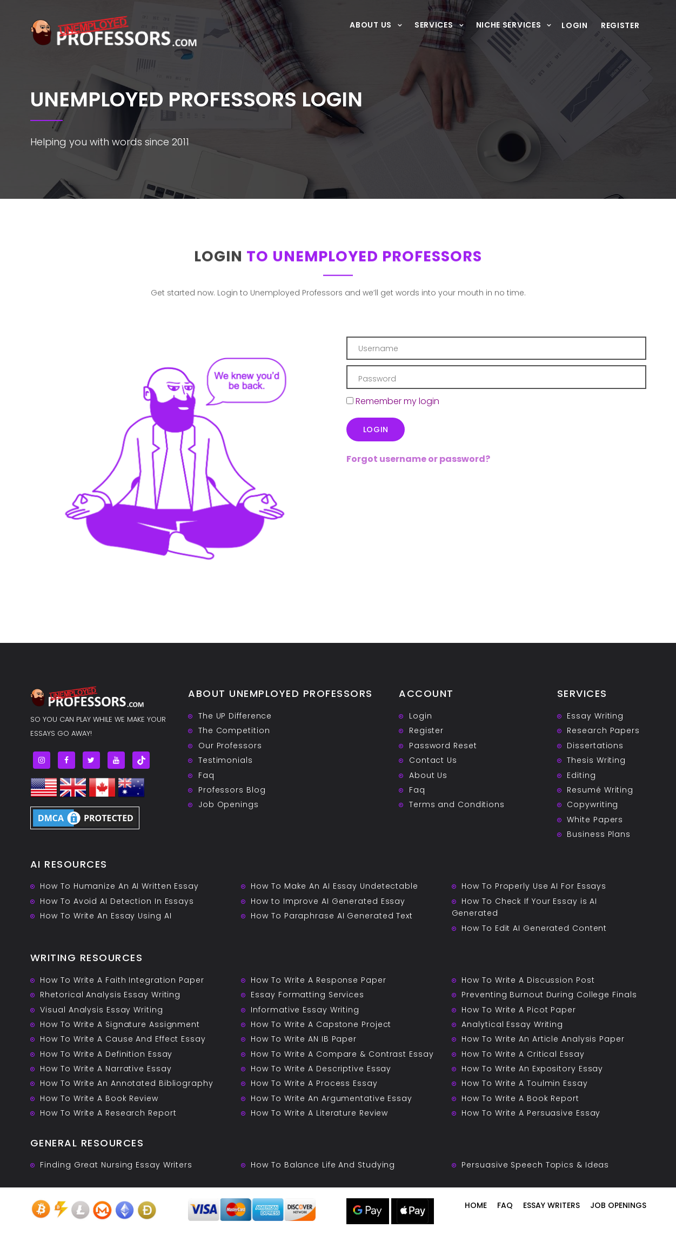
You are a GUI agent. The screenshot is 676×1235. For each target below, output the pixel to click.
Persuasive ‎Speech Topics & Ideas (535, 1164)
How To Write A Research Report (108, 1113)
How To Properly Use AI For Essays (533, 886)
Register (620, 25)
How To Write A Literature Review (319, 1113)
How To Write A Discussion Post (527, 980)
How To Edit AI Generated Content (534, 928)
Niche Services (508, 25)
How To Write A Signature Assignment (120, 1024)
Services (433, 25)
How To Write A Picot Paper (518, 1009)
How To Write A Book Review (99, 1098)
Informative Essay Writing (305, 1009)
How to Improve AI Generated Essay (328, 901)
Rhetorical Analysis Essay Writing (110, 994)
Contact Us (433, 760)
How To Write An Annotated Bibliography (126, 1083)
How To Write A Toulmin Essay (524, 1083)
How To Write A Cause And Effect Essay (122, 1038)
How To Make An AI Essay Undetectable (334, 886)
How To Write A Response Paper (318, 980)
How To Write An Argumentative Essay (331, 1098)
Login (574, 25)
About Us (371, 25)
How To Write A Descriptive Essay (321, 1068)
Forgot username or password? (418, 459)
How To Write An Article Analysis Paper (542, 1038)
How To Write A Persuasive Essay (530, 1113)
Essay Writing (595, 715)
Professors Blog (232, 789)
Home (476, 1205)
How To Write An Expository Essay (532, 1068)
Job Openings (228, 804)
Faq (206, 775)
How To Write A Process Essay (314, 1083)
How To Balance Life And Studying (323, 1164)
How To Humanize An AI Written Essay (119, 886)
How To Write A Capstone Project (321, 1024)
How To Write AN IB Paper (304, 1038)
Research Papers (603, 730)
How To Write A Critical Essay (522, 1054)
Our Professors (230, 745)
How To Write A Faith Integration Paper (122, 980)
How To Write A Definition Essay (106, 1054)
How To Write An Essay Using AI (105, 915)
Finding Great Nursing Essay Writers (116, 1164)
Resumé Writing (600, 789)
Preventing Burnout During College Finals (549, 994)
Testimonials (225, 760)
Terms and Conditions (457, 804)
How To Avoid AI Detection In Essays (117, 901)
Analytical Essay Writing (512, 1024)
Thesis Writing (596, 760)
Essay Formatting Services (307, 994)
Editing (581, 775)
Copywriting (592, 804)
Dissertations (595, 745)
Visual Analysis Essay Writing (101, 1009)
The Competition (234, 730)
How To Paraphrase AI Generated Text (332, 915)
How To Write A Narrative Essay (105, 1068)
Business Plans (599, 834)
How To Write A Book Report (520, 1098)
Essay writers (551, 1205)
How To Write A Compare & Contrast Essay (342, 1054)
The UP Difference (235, 715)
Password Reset (443, 745)
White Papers (595, 819)
